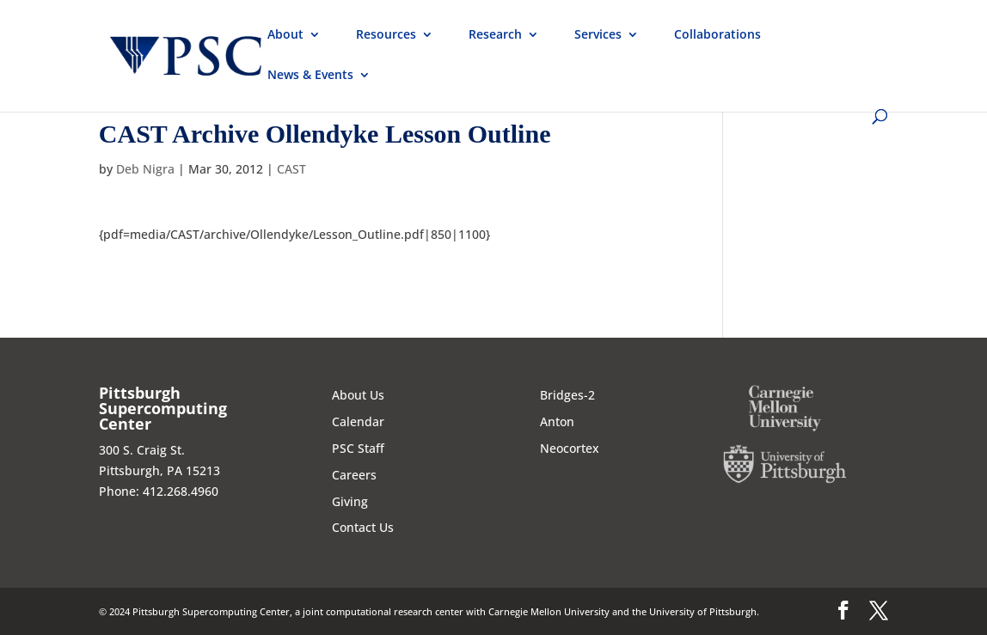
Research (495, 35)
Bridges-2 (567, 395)
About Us (358, 395)
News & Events (310, 75)
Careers (354, 475)
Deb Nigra (145, 169)
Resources (386, 35)
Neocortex (569, 448)
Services (598, 35)
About (285, 35)
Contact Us (363, 527)
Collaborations (717, 35)
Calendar (358, 421)
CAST (291, 169)
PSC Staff (358, 448)
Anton (557, 421)
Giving (350, 501)
